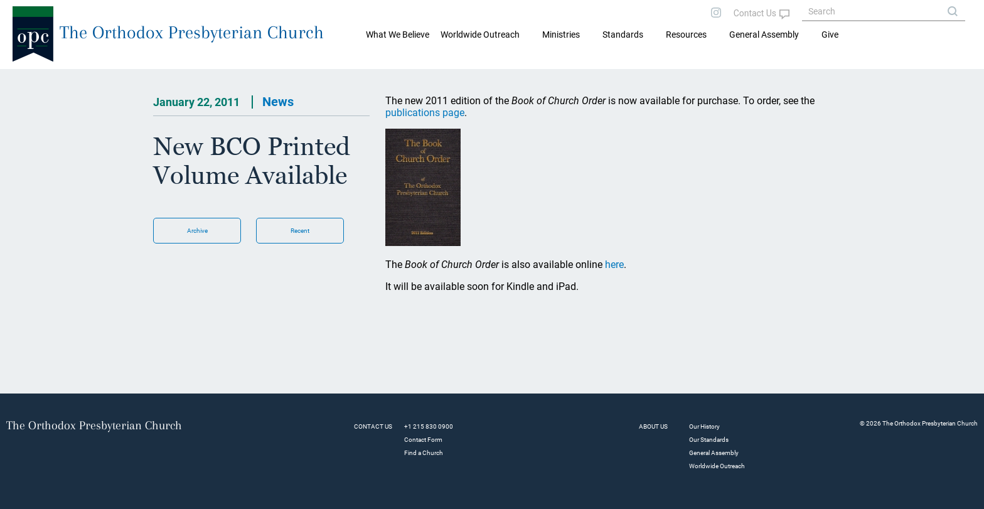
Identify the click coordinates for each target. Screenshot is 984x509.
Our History (704, 426)
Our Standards (709, 439)
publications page (424, 113)
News (278, 101)
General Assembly (764, 34)
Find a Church (423, 452)
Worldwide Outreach (717, 466)
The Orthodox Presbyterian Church (192, 32)
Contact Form (423, 439)
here (614, 265)
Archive (197, 230)
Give (829, 34)
